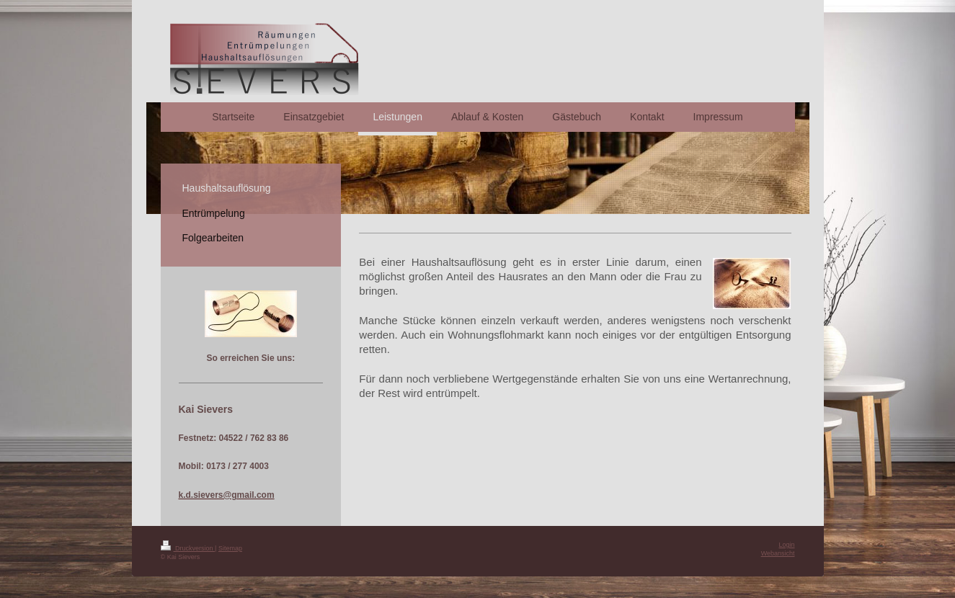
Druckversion (188, 548)
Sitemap (230, 548)
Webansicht (778, 553)
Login (786, 544)
